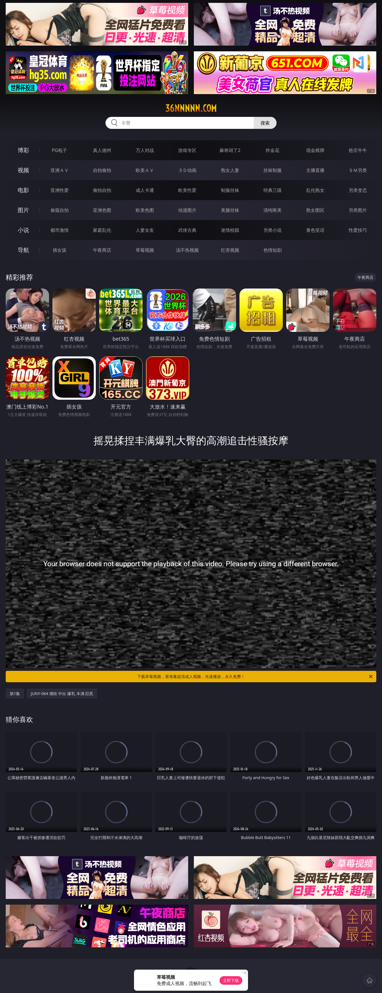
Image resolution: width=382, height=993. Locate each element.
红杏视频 (230, 250)
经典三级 (272, 190)
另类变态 (358, 190)
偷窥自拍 (59, 210)
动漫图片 (187, 210)
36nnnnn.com (191, 108)
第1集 (15, 693)
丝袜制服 (272, 170)
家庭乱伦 (102, 230)
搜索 (265, 123)
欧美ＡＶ (145, 170)
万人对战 (145, 150)
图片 (23, 210)
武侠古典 (187, 230)
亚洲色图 (102, 210)
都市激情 (59, 230)
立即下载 (231, 980)
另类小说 (272, 230)
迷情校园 (230, 230)
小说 (23, 230)
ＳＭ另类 (358, 170)
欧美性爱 (187, 190)
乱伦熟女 (315, 190)
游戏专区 (187, 150)
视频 (23, 170)
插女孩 (59, 250)
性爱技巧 (358, 230)
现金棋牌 (315, 150)
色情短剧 (272, 250)
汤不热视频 (187, 250)
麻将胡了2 (230, 150)
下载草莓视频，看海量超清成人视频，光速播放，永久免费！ (255, 676)
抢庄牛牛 (358, 150)
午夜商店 (102, 250)
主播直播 (315, 170)
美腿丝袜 (230, 210)
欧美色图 (145, 210)
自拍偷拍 (102, 170)
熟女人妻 (230, 170)
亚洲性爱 (59, 190)
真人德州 (102, 150)
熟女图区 (315, 210)
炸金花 (272, 150)
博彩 (23, 150)
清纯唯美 (272, 210)
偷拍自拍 (102, 190)
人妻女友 (145, 230)
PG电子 (59, 150)
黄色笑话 (315, 230)
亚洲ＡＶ (59, 170)
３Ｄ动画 (187, 170)
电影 (23, 190)
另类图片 (358, 210)
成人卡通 (145, 190)
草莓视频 (145, 250)
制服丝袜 (230, 190)
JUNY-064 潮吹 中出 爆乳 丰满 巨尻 (62, 693)
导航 (23, 250)
